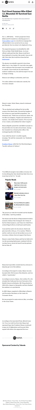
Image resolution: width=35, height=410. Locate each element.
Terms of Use (19, 404)
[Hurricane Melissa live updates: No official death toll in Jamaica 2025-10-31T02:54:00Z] (17, 206)
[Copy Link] (13, 28)
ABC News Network (7, 400)
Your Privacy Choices (26, 404)
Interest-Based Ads (24, 402)
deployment (5, 59)
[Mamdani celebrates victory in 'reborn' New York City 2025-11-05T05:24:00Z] (17, 196)
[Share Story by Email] (10, 28)
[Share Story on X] (6, 28)
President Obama (7, 144)
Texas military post (8, 41)
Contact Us (17, 405)
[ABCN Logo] (9, 2)
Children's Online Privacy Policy (13, 402)
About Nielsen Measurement (9, 404)
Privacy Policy (15, 400)
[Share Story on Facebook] (3, 28)
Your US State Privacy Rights (25, 400)
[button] (2, 2)
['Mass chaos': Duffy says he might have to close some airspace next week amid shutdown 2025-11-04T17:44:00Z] (17, 186)
